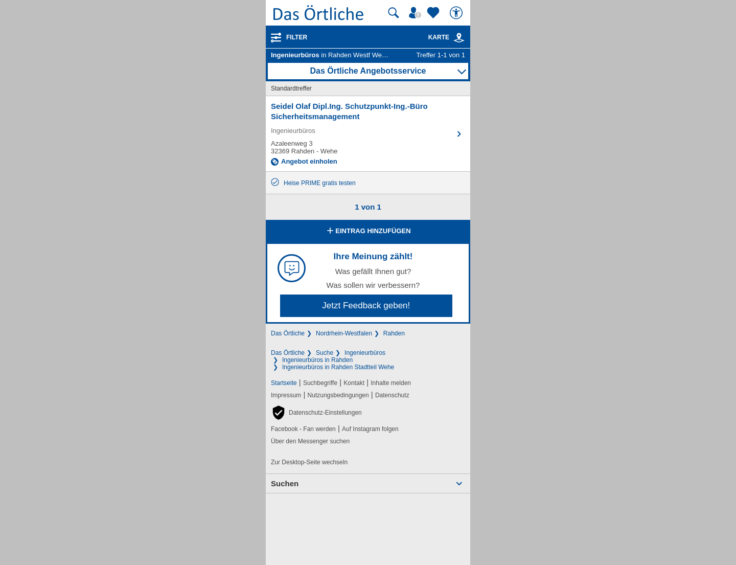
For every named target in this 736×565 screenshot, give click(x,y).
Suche (324, 352)
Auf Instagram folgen (370, 429)
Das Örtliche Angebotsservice (368, 70)
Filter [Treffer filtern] (296, 37)
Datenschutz (392, 395)
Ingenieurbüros (364, 352)
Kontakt (353, 383)
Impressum (286, 395)
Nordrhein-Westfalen (344, 333)
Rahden (394, 333)
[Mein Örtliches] (416, 12)
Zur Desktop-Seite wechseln (309, 462)
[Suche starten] (393, 12)
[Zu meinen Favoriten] (434, 12)
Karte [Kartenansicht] (446, 37)
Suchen (284, 483)
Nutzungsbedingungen (338, 395)
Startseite (284, 383)
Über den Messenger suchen (310, 441)
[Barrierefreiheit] (457, 12)
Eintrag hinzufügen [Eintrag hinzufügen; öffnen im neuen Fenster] (367, 232)
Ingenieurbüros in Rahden (317, 360)
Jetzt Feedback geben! (366, 305)
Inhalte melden (391, 383)
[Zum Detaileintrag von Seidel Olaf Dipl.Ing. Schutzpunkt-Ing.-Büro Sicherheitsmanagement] (368, 133)
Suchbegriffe (320, 383)
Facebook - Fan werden (303, 429)
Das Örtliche (288, 333)
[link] (459, 38)
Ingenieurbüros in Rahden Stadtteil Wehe (338, 367)
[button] (316, 412)
